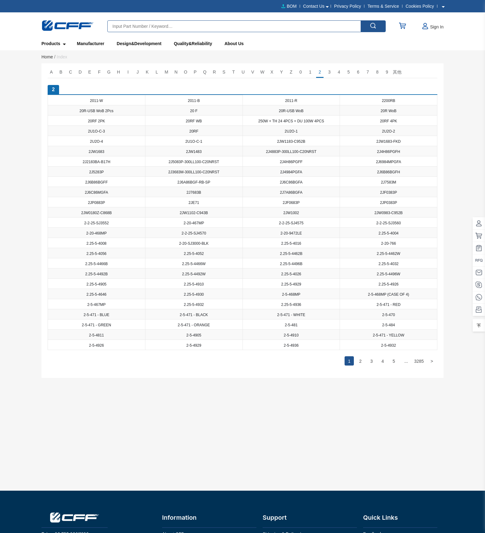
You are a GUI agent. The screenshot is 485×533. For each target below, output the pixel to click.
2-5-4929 (194, 345)
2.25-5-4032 (389, 264)
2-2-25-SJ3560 (388, 223)
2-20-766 (388, 243)
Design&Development (139, 43)
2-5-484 (388, 325)
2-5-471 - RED (388, 304)
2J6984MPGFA (388, 162)
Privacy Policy (347, 6)
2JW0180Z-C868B (96, 213)
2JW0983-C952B (388, 213)
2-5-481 (291, 325)
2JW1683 (97, 152)
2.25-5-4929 (291, 284)
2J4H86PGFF (291, 162)
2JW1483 (194, 152)
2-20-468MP (96, 233)
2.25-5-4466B (96, 264)
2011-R (291, 101)
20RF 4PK (388, 121)
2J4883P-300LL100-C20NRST (291, 152)
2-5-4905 (194, 335)
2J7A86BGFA (291, 192)
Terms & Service (383, 6)
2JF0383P (388, 192)
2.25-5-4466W (194, 264)
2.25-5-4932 (194, 304)
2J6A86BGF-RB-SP (194, 182)
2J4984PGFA (291, 172)
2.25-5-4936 (291, 304)
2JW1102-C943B (194, 213)
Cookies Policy (420, 6)
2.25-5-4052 (194, 254)
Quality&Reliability (193, 43)
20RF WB (194, 121)
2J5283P (96, 172)
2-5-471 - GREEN (96, 325)
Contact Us (313, 6)
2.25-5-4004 (389, 233)
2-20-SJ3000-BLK (193, 243)
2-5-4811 (96, 335)
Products (53, 44)
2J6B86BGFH (388, 172)
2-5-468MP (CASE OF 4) (388, 294)
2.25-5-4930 (194, 294)
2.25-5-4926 (389, 284)
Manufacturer (91, 43)
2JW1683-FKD (388, 141)
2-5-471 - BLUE (96, 315)
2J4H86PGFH (388, 152)
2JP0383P (388, 203)
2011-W (96, 101)
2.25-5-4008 (97, 243)
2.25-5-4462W (388, 254)
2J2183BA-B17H (96, 162)
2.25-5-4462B (291, 254)
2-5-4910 (291, 335)
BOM (292, 6)
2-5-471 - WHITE (291, 315)
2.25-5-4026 (291, 274)
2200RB (388, 101)
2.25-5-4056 (97, 254)
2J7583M (388, 182)
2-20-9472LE (291, 233)
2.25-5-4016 (291, 243)
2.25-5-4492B (96, 274)
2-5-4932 (388, 345)
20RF (193, 131)
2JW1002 (291, 213)
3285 (419, 361)
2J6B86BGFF (96, 182)
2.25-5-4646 (97, 294)
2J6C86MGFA (96, 192)
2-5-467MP (96, 304)
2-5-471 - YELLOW (388, 335)
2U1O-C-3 (96, 131)
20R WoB (389, 111)
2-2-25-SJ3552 (96, 223)
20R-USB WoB (291, 111)
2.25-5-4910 (194, 284)
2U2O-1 (291, 131)
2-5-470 (388, 315)
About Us (234, 43)
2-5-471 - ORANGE (194, 325)
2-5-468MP (291, 294)
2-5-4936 (291, 345)
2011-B (194, 101)
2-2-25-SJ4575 (291, 223)
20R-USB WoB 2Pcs (96, 111)
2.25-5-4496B (291, 264)
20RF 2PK (96, 121)
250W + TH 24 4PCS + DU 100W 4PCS (291, 121)
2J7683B (194, 192)
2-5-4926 (96, 345)
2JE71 (194, 203)
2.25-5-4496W (388, 274)
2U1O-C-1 (193, 141)
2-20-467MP (194, 223)
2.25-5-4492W (194, 274)
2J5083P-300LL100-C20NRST (194, 162)
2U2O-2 (388, 131)
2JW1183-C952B (291, 141)
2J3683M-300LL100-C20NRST (193, 172)
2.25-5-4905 (97, 284)
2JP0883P (96, 203)
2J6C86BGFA (291, 182)
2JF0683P (291, 203)
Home (48, 56)
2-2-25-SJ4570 (194, 233)
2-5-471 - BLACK (194, 315)
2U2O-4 (96, 141)
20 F (194, 111)
